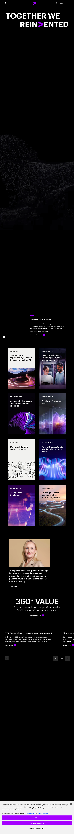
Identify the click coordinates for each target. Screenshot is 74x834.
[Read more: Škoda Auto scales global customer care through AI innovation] (68, 645)
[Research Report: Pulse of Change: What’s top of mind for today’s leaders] (52, 459)
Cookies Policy (30, 813)
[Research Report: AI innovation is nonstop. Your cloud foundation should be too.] (21, 413)
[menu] (5, 3)
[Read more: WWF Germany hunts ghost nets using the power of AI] (10, 645)
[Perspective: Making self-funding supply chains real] (21, 459)
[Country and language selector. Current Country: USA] (64, 3)
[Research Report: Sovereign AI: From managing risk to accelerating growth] (52, 505)
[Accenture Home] (35, 3)
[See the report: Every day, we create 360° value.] (37, 615)
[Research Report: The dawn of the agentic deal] (52, 413)
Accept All (37, 817)
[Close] (71, 804)
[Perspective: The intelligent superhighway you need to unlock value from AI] (21, 368)
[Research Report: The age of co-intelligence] (21, 505)
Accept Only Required (37, 823)
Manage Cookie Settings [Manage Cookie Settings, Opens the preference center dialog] (37, 828)
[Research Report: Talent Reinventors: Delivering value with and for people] (52, 368)
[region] (37, 817)
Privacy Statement (43, 813)
